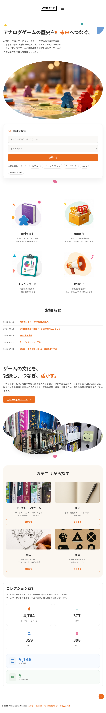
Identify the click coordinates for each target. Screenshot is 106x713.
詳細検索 (51, 705)
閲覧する (29, 522)
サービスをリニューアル (30, 342)
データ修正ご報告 (63, 705)
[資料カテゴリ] (53, 148)
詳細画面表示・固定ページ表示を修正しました (40, 328)
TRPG (84, 166)
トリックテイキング (52, 166)
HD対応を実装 (26, 335)
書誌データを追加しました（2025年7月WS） (39, 349)
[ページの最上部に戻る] (101, 696)
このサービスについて (19, 399)
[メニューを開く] (62, 8)
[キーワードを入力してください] (53, 139)
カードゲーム (71, 166)
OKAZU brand (16, 172)
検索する (53, 157)
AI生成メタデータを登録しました (34, 322)
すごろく (35, 166)
